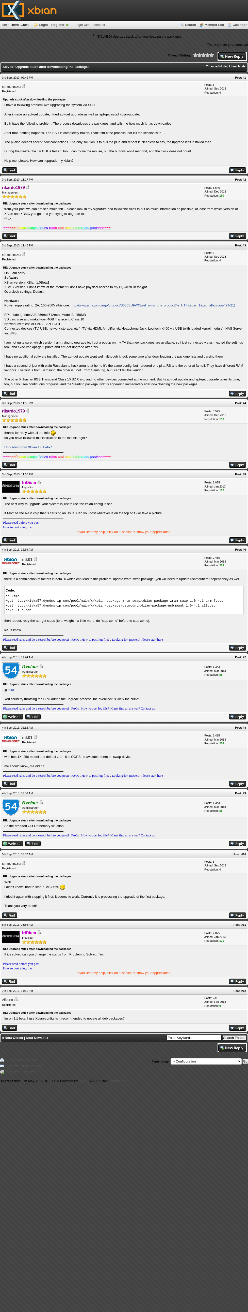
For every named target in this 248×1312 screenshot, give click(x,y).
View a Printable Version (22, 1060)
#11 (243, 924)
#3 (244, 245)
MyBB (83, 1081)
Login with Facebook (90, 25)
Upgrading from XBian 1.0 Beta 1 (28, 447)
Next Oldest (14, 1038)
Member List (214, 25)
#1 (244, 77)
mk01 (27, 559)
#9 (244, 793)
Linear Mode (237, 66)
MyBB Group (118, 1081)
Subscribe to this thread (21, 1071)
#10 (243, 854)
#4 (244, 403)
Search (190, 25)
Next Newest (35, 1038)
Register (57, 25)
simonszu (11, 86)
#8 (244, 727)
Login (43, 25)
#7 (244, 657)
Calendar (240, 25)
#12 (243, 990)
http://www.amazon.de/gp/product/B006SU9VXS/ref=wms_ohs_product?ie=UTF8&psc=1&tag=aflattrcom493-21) (153, 305)
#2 (244, 179)
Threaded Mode (216, 66)
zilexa (7, 1000)
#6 (244, 549)
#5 (244, 474)
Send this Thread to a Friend (24, 1065)
